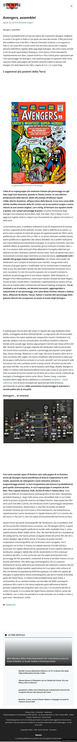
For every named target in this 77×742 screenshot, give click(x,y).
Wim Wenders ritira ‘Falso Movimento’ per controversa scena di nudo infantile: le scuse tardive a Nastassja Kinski (37, 660)
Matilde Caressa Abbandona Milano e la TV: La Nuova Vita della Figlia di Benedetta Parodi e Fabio (44, 672)
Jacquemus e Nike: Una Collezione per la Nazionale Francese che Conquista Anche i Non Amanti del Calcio (44, 691)
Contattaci (53, 730)
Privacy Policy (30, 712)
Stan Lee (48, 65)
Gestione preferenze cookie (68, 740)
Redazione (48, 712)
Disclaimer (39, 712)
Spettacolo (10, 604)
